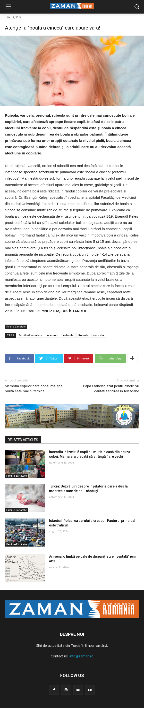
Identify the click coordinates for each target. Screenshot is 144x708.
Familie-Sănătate (16, 327)
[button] (137, 7)
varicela (98, 335)
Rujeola (83, 335)
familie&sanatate (30, 335)
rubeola (68, 335)
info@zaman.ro (81, 656)
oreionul (52, 335)
